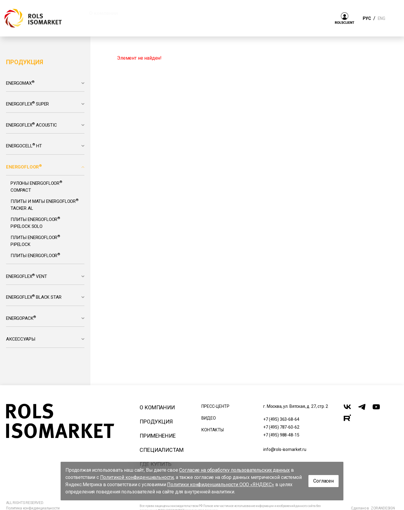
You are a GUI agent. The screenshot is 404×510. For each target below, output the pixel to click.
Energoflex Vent (26, 276)
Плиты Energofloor (35, 255)
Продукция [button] (150, 13)
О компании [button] (103, 13)
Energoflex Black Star (34, 297)
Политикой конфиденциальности (137, 477)
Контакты (212, 429)
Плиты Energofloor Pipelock (35, 240)
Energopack (21, 318)
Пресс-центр (215, 406)
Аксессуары (20, 339)
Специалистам (161, 450)
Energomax (20, 83)
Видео (208, 418)
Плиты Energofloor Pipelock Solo (35, 222)
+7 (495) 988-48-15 (281, 435)
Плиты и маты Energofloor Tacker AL (44, 204)
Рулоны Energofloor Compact (36, 186)
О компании (157, 407)
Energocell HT (24, 146)
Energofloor (24, 167)
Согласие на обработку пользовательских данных (234, 470)
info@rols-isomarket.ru (284, 449)
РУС (367, 18)
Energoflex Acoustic (31, 125)
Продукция (156, 421)
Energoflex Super (27, 104)
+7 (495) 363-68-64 (281, 419)
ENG (381, 18)
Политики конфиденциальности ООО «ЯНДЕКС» (220, 484)
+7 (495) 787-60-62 (281, 427)
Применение (157, 436)
